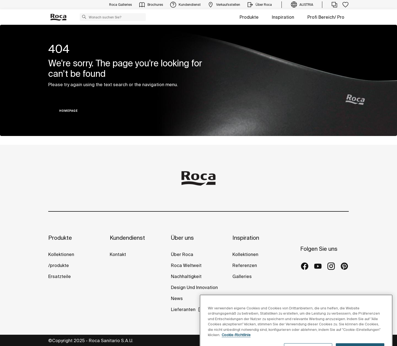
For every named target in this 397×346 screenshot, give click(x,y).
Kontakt (118, 254)
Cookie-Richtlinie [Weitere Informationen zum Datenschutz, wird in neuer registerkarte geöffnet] (236, 343)
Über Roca (182, 254)
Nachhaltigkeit (186, 276)
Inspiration (283, 17)
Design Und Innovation (194, 287)
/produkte (58, 265)
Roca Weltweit (186, 265)
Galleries (242, 276)
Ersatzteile (59, 276)
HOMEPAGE (68, 111)
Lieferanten (183, 309)
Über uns (182, 238)
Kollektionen (61, 254)
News (177, 298)
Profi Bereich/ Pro (325, 17)
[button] (84, 17)
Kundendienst (127, 238)
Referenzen (244, 265)
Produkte (249, 17)
